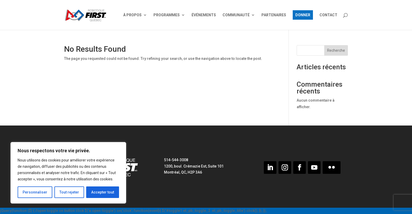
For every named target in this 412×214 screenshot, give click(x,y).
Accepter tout (102, 192)
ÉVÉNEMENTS (204, 15)
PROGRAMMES (166, 15)
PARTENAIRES (273, 15)
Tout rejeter (69, 192)
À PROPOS (132, 15)
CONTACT (328, 15)
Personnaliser (35, 192)
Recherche (336, 50)
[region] (68, 172)
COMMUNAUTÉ (236, 15)
